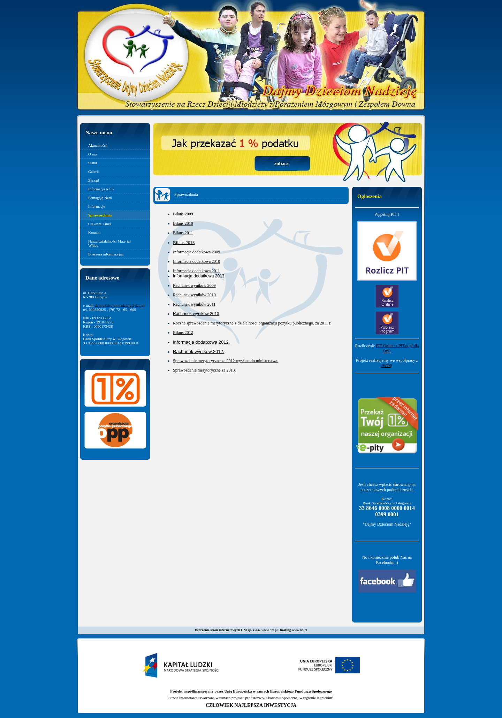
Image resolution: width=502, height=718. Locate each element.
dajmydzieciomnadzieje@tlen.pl (119, 305)
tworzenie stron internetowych (217, 630)
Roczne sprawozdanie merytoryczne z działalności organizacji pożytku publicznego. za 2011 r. (252, 323)
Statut (92, 163)
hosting (285, 630)
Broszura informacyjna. (106, 254)
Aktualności (97, 145)
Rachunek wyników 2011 (194, 304)
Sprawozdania (100, 215)
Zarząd (93, 180)
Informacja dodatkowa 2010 (196, 261)
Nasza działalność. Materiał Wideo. (109, 243)
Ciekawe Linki (99, 224)
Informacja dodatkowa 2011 (196, 270)
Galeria (93, 171)
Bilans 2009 (183, 214)
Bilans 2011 (183, 232)
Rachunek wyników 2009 (194, 285)
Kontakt (94, 232)
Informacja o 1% (101, 189)
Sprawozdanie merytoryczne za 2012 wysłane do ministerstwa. (225, 360)
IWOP (386, 365)
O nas (92, 154)
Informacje (96, 206)
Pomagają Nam (100, 198)
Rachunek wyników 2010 (194, 294)
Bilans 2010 (183, 223)
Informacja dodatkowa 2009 (196, 252)
